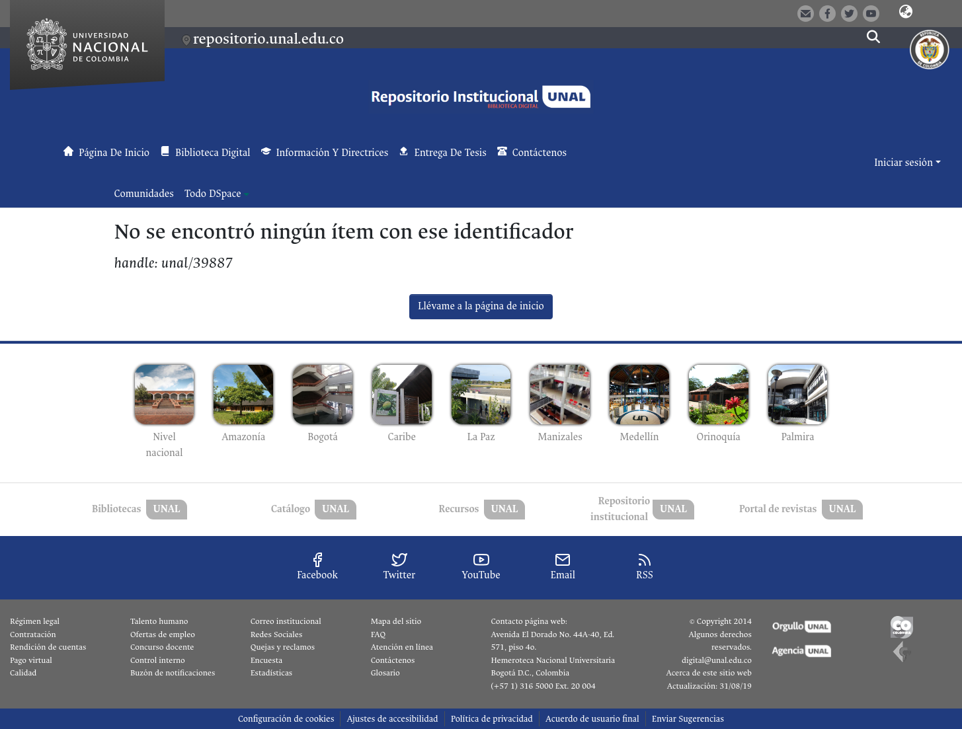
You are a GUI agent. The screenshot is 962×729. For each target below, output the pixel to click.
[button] (906, 12)
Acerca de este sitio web (708, 673)
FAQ (378, 634)
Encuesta (267, 660)
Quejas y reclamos (283, 647)
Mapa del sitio (396, 621)
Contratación (33, 634)
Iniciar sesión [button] (904, 163)
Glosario (385, 673)
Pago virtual (31, 660)
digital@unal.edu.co (717, 660)
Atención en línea (402, 647)
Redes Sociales (276, 634)
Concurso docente (162, 647)
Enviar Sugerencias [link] (688, 718)
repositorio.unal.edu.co (268, 38)
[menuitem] (216, 194)
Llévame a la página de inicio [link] (481, 306)
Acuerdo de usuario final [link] (592, 718)
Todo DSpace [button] (212, 194)
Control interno (157, 660)
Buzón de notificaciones (172, 673)
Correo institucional (286, 621)
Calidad (23, 673)
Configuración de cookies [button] (286, 718)
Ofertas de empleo (162, 634)
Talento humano (159, 621)
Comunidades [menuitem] (144, 194)
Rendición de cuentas (48, 647)
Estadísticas (271, 673)
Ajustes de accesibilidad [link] (392, 718)
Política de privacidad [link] (492, 718)
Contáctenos (393, 660)
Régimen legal (35, 621)
